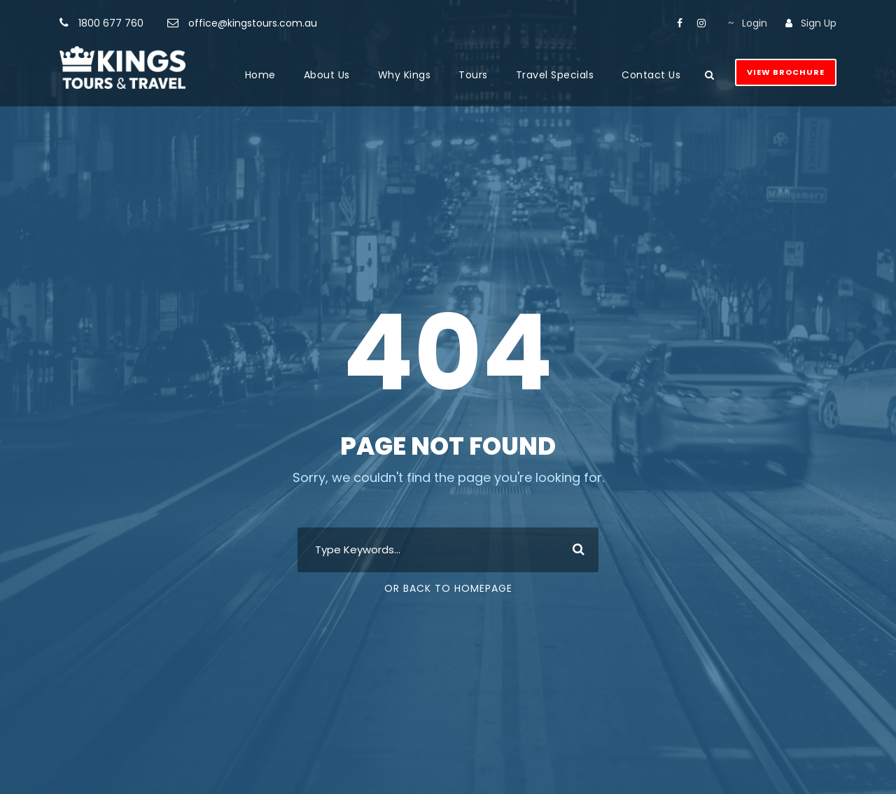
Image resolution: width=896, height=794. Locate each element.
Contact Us (651, 75)
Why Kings (404, 75)
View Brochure (786, 72)
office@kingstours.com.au (252, 23)
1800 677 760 (111, 23)
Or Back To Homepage (448, 588)
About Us (327, 75)
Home (260, 75)
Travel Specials (555, 75)
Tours (473, 75)
